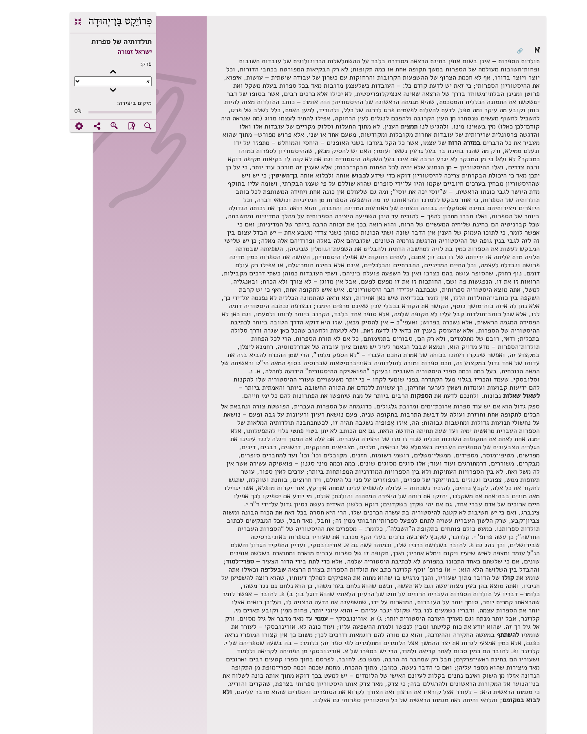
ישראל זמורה (109, 51)
